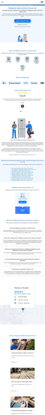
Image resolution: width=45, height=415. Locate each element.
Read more (15, 362)
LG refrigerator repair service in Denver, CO (21, 170)
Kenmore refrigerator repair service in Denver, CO (22, 173)
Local (7, 5)
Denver (16, 5)
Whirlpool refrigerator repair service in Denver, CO (22, 171)
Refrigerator (30, 5)
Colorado (12, 5)
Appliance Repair (22, 5)
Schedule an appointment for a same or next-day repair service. (22, 154)
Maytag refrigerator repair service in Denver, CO (22, 174)
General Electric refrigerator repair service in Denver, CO (24, 169)
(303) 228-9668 (24, 24)
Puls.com (3, 5)
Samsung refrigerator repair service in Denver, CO (22, 168)
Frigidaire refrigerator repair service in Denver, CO (22, 175)
